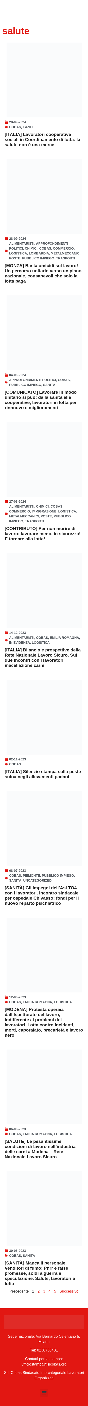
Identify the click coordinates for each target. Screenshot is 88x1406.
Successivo (69, 1291)
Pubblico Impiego (38, 258)
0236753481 (47, 1350)
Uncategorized (37, 880)
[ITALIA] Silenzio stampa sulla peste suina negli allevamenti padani (43, 774)
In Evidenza (19, 642)
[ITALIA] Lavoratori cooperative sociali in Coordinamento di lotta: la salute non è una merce (42, 139)
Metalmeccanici (65, 253)
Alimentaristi (21, 243)
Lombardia (39, 253)
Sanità (49, 385)
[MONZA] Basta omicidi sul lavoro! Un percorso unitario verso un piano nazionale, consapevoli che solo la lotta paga (43, 273)
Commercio (63, 248)
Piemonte (31, 875)
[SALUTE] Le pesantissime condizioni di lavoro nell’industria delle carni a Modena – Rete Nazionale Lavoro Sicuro (40, 1149)
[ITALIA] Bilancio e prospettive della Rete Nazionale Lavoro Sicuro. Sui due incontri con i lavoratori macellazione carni (43, 657)
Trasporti (65, 258)
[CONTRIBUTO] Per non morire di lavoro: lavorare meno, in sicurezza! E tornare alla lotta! (42, 533)
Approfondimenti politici (32, 380)
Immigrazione (44, 511)
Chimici (31, 248)
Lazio (28, 127)
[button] (44, 1393)
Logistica (18, 253)
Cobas (15, 127)
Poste (14, 258)
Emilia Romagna (64, 637)
